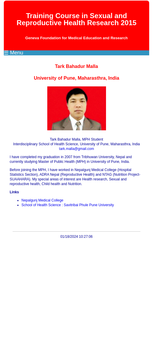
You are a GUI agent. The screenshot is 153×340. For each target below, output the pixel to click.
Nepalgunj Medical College (42, 200)
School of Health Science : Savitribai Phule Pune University (67, 205)
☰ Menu (13, 52)
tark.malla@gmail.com (76, 149)
